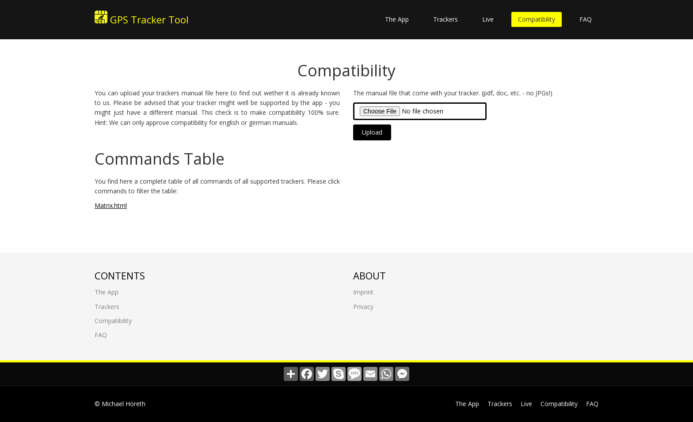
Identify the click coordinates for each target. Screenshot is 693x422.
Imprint (363, 291)
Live (488, 19)
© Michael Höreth (120, 403)
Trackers (445, 19)
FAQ (585, 19)
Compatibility (536, 19)
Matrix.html (111, 205)
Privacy (363, 306)
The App (397, 19)
